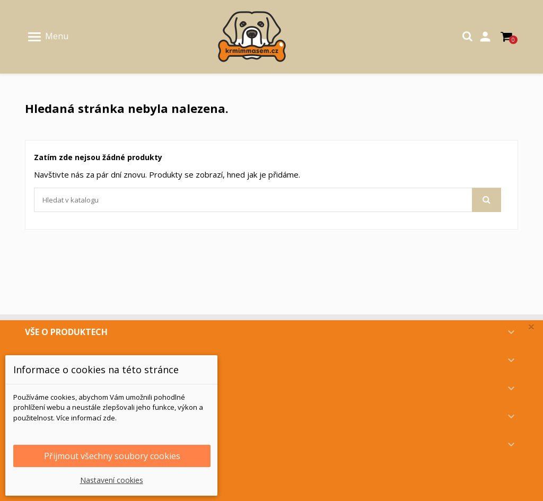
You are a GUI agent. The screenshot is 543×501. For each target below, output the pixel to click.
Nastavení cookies (111, 480)
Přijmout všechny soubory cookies (112, 456)
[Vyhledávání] (267, 200)
